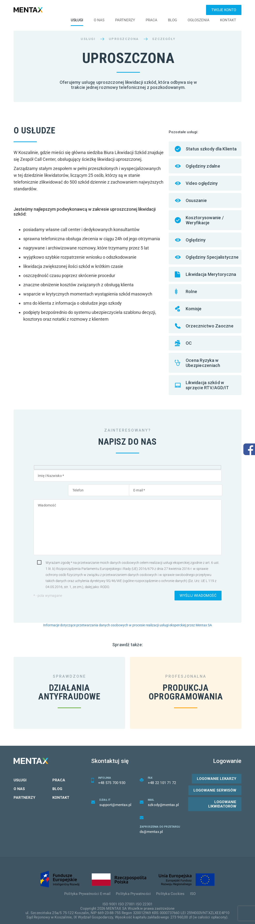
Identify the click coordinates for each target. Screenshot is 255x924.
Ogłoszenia (198, 20)
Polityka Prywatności (133, 888)
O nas (99, 20)
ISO (193, 888)
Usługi (77, 20)
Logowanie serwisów (214, 785)
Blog (172, 20)
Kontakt (228, 20)
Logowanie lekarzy (216, 773)
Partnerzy (125, 20)
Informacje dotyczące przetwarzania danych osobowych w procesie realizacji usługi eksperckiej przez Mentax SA (127, 625)
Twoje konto (223, 10)
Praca (151, 20)
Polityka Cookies (170, 888)
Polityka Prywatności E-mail (87, 888)
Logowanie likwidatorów (222, 799)
